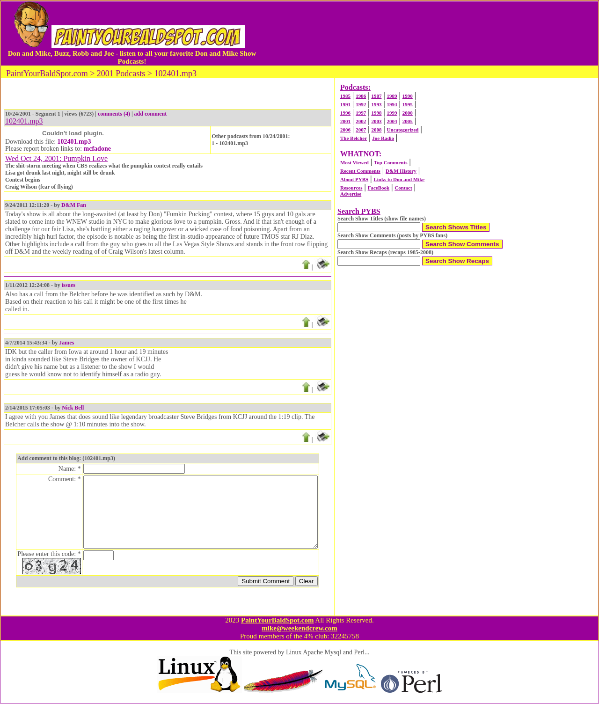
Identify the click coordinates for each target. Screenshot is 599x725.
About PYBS (354, 179)
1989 (392, 96)
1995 (407, 104)
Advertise (350, 194)
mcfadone (97, 148)
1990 (407, 96)
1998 (376, 113)
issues (68, 285)
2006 (345, 129)
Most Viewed (354, 162)
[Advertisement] (427, 33)
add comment (150, 113)
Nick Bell (73, 407)
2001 (345, 121)
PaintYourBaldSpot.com (277, 641)
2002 (361, 121)
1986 (361, 96)
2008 (376, 129)
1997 (361, 113)
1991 (345, 104)
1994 (392, 104)
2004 (392, 121)
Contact (403, 187)
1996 (345, 113)
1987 (376, 96)
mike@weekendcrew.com (299, 649)
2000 (407, 113)
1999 (392, 113)
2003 (376, 121)
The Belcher (353, 138)
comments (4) (114, 113)
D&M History (401, 171)
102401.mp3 (74, 141)
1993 (376, 104)
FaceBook (378, 187)
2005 (407, 121)
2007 (361, 129)
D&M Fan (73, 205)
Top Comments (390, 162)
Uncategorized (403, 129)
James (66, 342)
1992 (361, 104)
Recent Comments (360, 171)
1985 (345, 96)
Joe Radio (383, 138)
